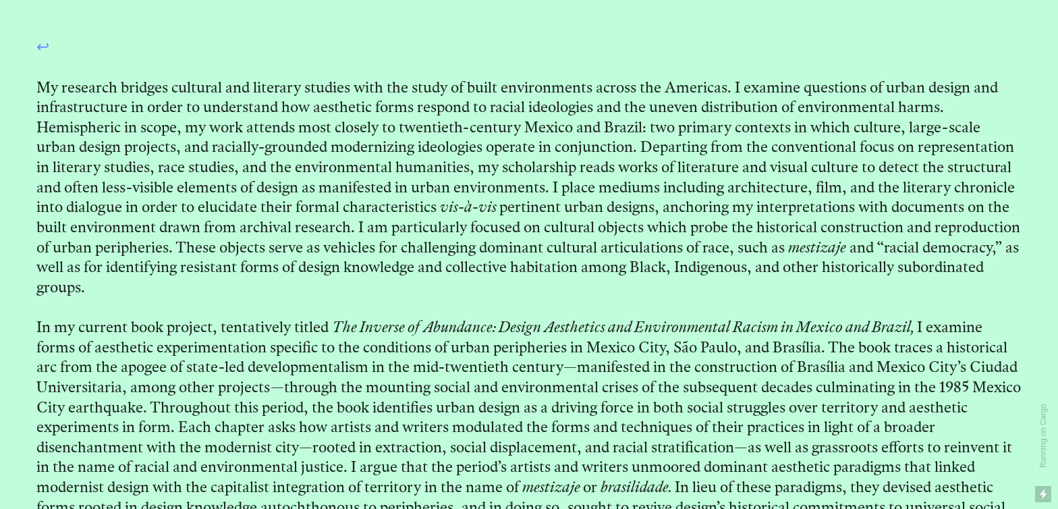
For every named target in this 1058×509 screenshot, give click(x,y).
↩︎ (42, 46)
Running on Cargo (1043, 436)
